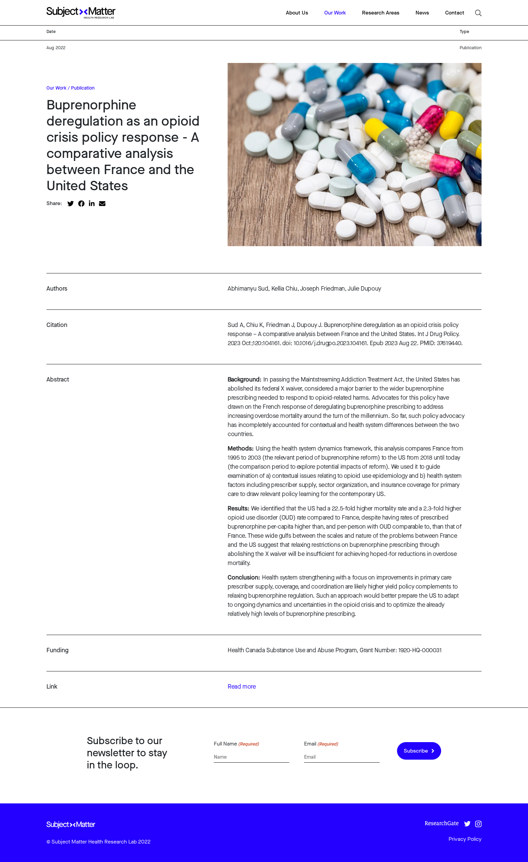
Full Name (236, 744)
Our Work (335, 12)
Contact (454, 12)
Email (321, 744)
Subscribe (419, 750)
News (422, 12)
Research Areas (380, 12)
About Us (297, 12)
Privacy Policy (465, 838)
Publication (83, 88)
